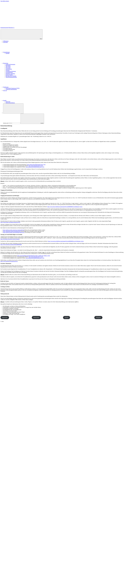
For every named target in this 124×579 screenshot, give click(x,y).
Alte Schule (8, 66)
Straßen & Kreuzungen (10, 64)
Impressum (8, 101)
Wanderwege (15, 87)
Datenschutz (36, 317)
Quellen (66, 317)
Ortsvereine (8, 67)
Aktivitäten (5, 42)
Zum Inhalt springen (5, 1)
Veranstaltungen (16, 52)
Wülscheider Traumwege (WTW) (13, 88)
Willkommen (5, 41)
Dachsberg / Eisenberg (10, 73)
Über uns (5, 90)
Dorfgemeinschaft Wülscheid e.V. (7, 27)
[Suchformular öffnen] (13, 108)
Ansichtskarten (9, 69)
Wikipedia (98, 317)
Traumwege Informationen (11, 89)
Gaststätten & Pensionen (11, 71)
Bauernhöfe (8, 65)
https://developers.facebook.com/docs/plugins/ (10, 239)
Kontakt (14, 100)
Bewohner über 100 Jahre (11, 76)
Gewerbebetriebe (9, 72)
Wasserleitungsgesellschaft (11, 77)
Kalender (7, 53)
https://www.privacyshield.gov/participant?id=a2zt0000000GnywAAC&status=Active (66, 241)
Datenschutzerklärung (10, 102)
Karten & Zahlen (9, 74)
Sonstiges (8, 70)
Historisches (15, 63)
